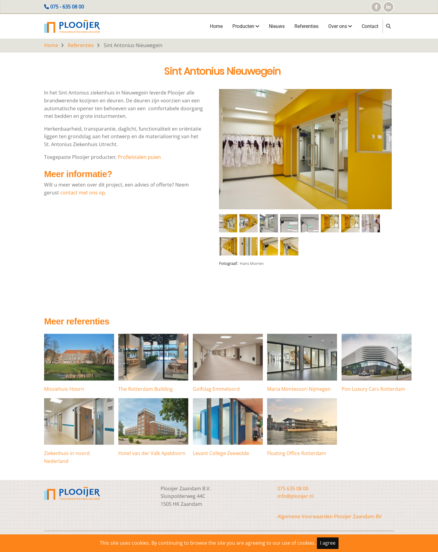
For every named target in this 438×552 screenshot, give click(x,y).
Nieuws (277, 26)
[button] (305, 151)
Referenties (306, 26)
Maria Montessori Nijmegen (299, 421)
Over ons (340, 26)
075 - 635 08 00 (67, 6)
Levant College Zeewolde (221, 489)
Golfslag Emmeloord (216, 421)
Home (216, 26)
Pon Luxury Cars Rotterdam (373, 421)
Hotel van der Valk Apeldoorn (152, 489)
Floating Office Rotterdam (296, 489)
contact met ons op (82, 192)
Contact (370, 26)
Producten (245, 26)
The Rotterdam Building (145, 421)
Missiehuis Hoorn (64, 421)
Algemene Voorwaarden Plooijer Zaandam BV (329, 516)
